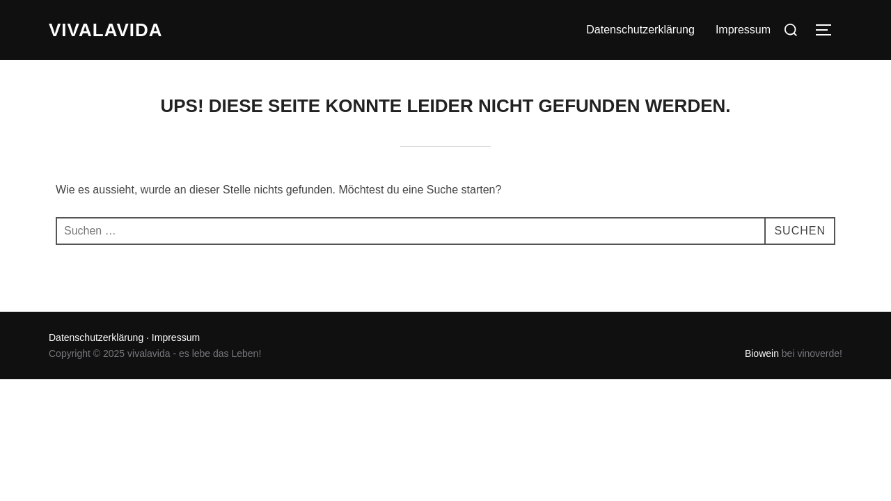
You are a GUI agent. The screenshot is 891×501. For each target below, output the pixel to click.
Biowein (762, 353)
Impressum (743, 29)
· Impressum (171, 337)
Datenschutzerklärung (640, 29)
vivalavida (106, 29)
